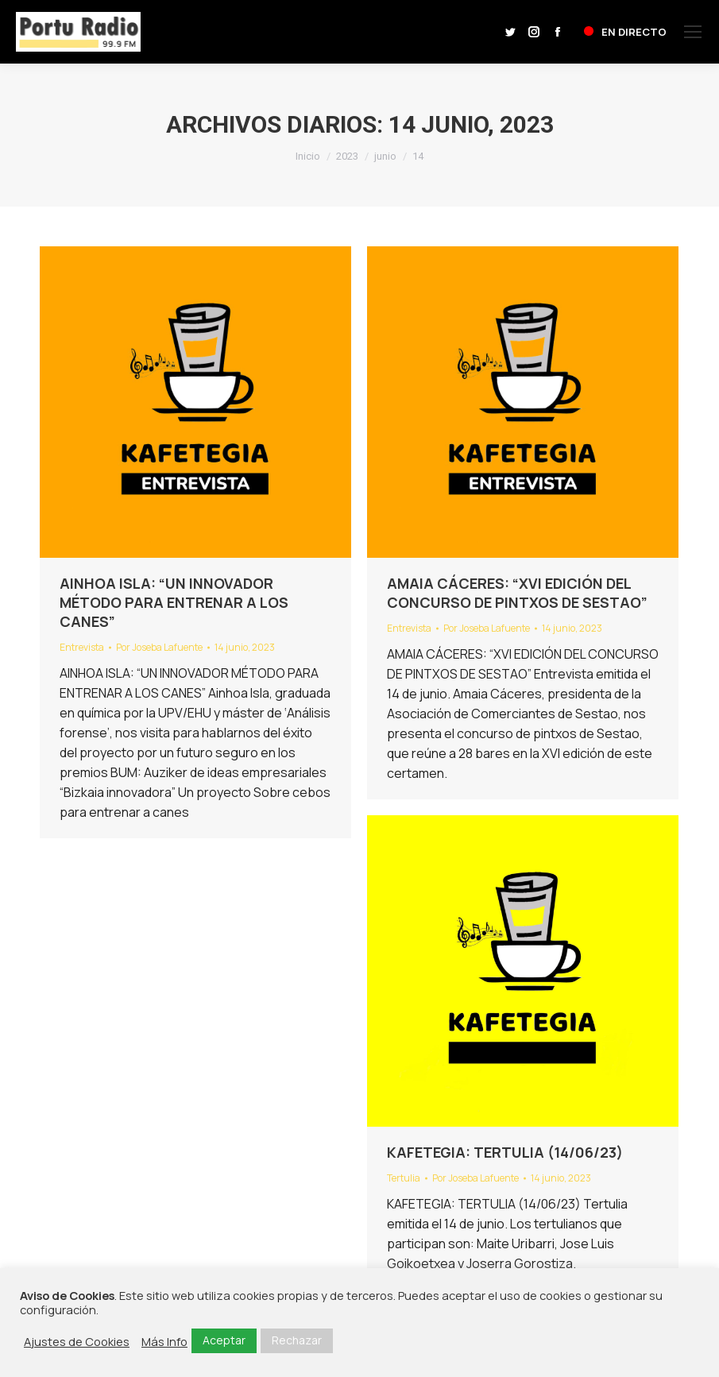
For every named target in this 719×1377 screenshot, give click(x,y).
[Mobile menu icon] (692, 31)
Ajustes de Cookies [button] (76, 1341)
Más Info (164, 1341)
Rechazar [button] (297, 1340)
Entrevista (82, 647)
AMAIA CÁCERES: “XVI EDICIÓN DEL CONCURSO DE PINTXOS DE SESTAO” (517, 593)
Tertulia (403, 1178)
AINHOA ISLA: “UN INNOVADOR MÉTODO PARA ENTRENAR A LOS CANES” (174, 602)
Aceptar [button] (224, 1340)
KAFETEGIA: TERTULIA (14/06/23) (505, 1152)
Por (159, 647)
